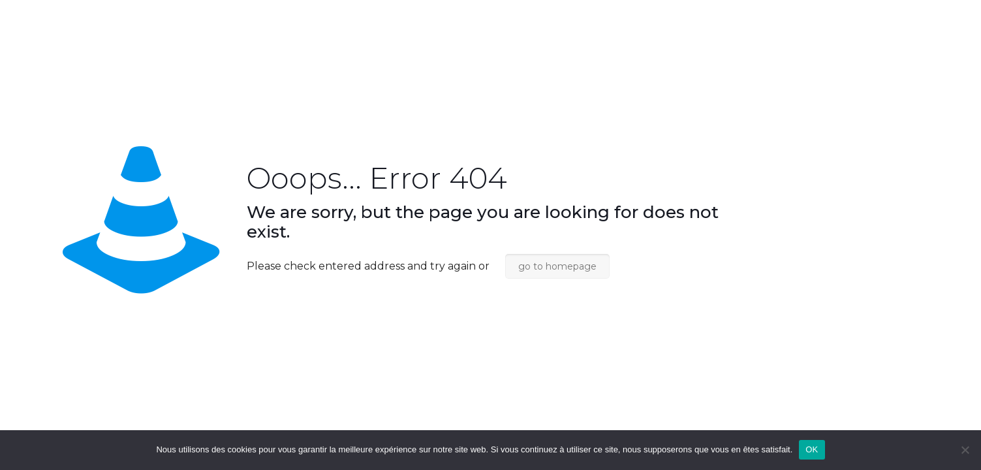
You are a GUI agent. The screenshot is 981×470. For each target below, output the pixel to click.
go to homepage (557, 266)
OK (811, 449)
